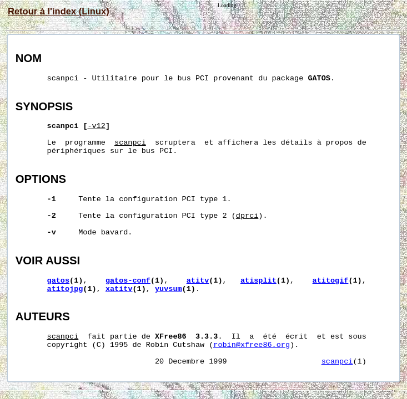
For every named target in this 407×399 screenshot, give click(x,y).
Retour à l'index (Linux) (58, 11)
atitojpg (65, 289)
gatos (58, 281)
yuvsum (168, 289)
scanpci (337, 361)
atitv (198, 281)
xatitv (119, 289)
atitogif (331, 281)
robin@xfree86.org (251, 345)
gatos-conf (127, 281)
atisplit (258, 281)
